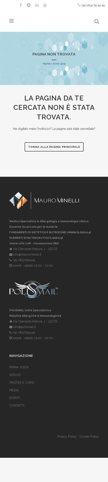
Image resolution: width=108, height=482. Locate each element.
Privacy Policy (67, 436)
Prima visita (18, 367)
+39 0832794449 (24, 260)
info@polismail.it (24, 327)
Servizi (15, 375)
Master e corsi (21, 382)
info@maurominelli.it (27, 254)
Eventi (14, 398)
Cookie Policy (89, 436)
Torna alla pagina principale (54, 146)
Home (46, 63)
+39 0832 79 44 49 (91, 5)
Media (14, 390)
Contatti (16, 405)
